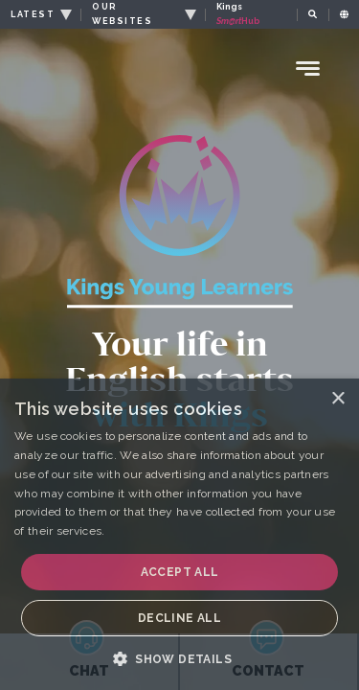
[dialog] (179, 534)
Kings (238, 14)
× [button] (337, 399)
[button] (179, 658)
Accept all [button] (180, 572)
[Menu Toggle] (308, 68)
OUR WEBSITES (122, 14)
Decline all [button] (179, 618)
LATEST (33, 14)
